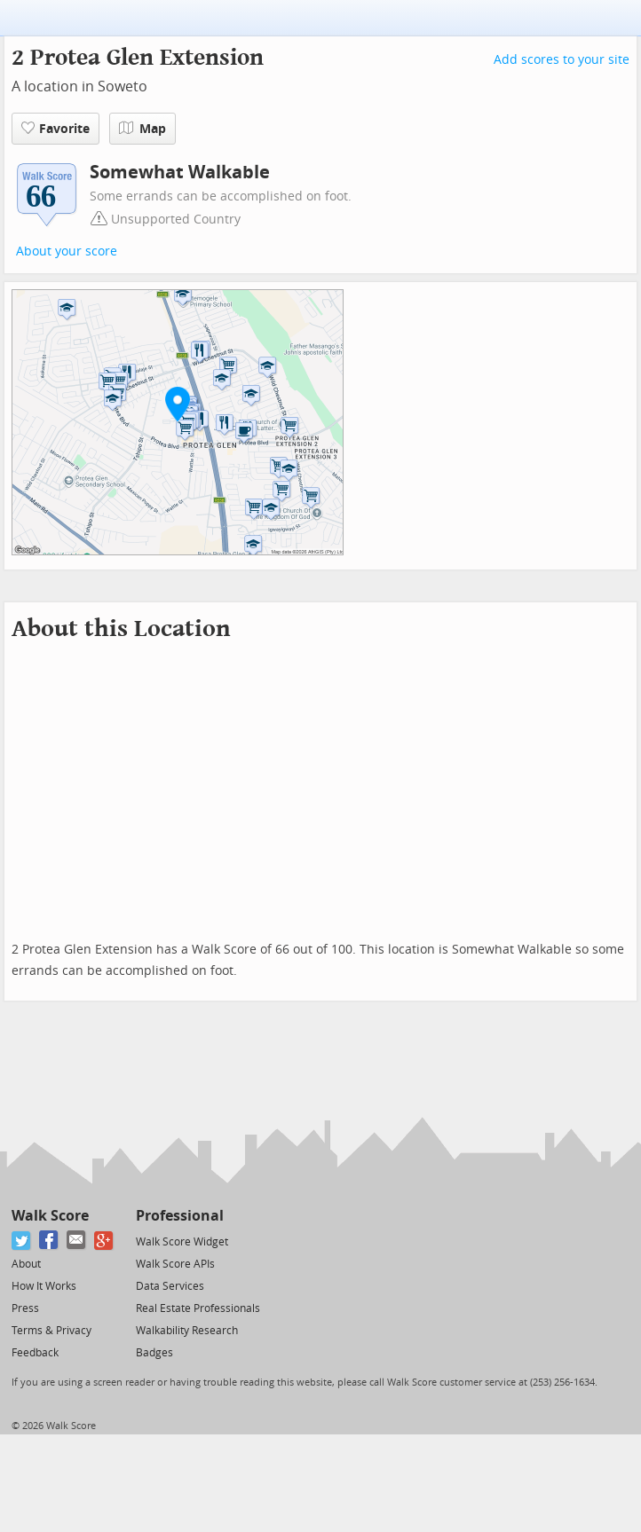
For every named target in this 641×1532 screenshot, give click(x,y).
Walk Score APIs (175, 1264)
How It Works (44, 1286)
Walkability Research (187, 1330)
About (26, 1264)
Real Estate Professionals (198, 1308)
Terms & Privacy (51, 1330)
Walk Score (50, 1215)
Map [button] (142, 129)
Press (25, 1308)
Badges (154, 1353)
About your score (66, 251)
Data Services (170, 1286)
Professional (180, 1215)
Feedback (35, 1353)
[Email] (77, 1240)
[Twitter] (22, 1240)
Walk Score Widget (182, 1242)
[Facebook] (49, 1240)
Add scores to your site (561, 59)
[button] (177, 403)
